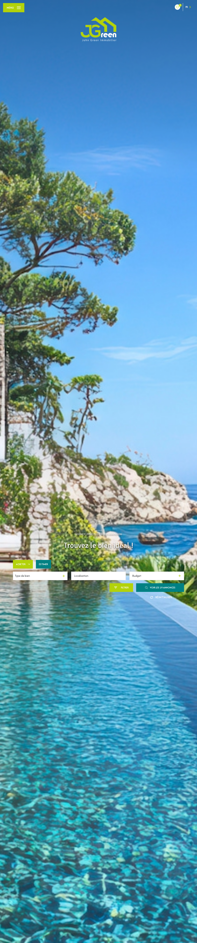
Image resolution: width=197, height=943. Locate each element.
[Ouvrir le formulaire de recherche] (121, 587)
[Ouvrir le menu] (13, 7)
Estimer (43, 564)
